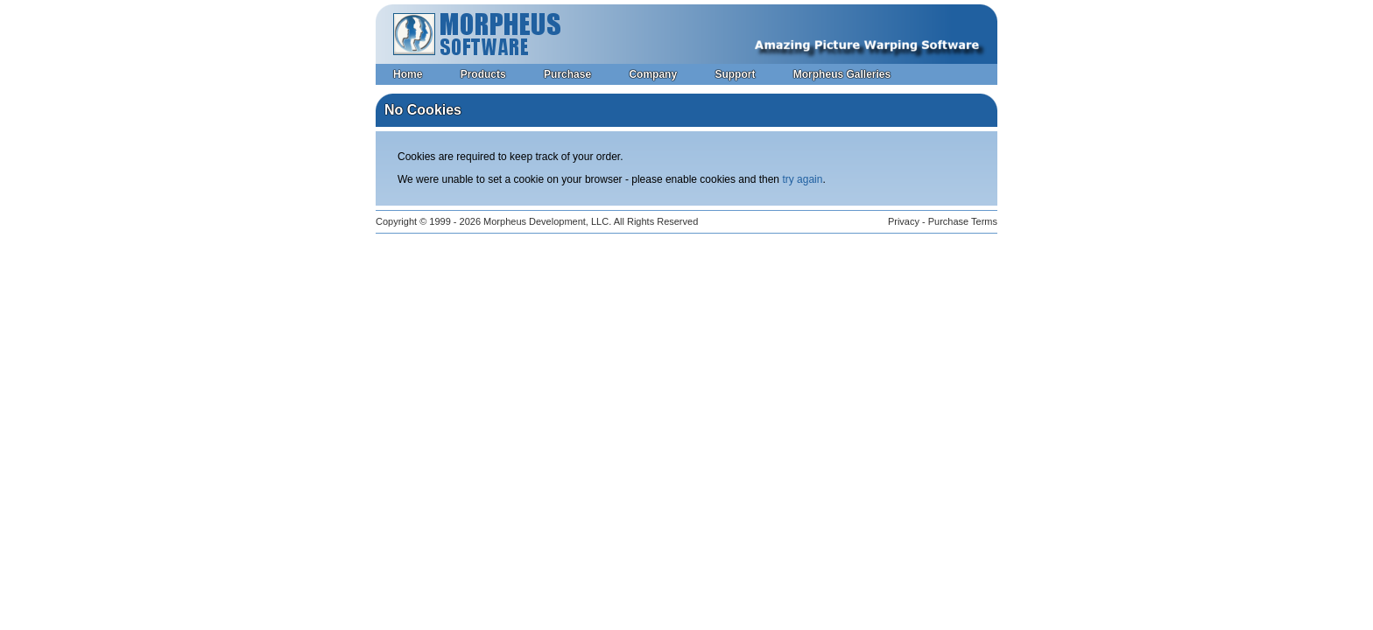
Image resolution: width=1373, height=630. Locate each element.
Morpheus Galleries (842, 74)
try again (802, 179)
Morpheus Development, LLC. (547, 221)
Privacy (903, 221)
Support (735, 74)
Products (483, 74)
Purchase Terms (962, 221)
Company (653, 74)
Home (407, 74)
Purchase (567, 74)
